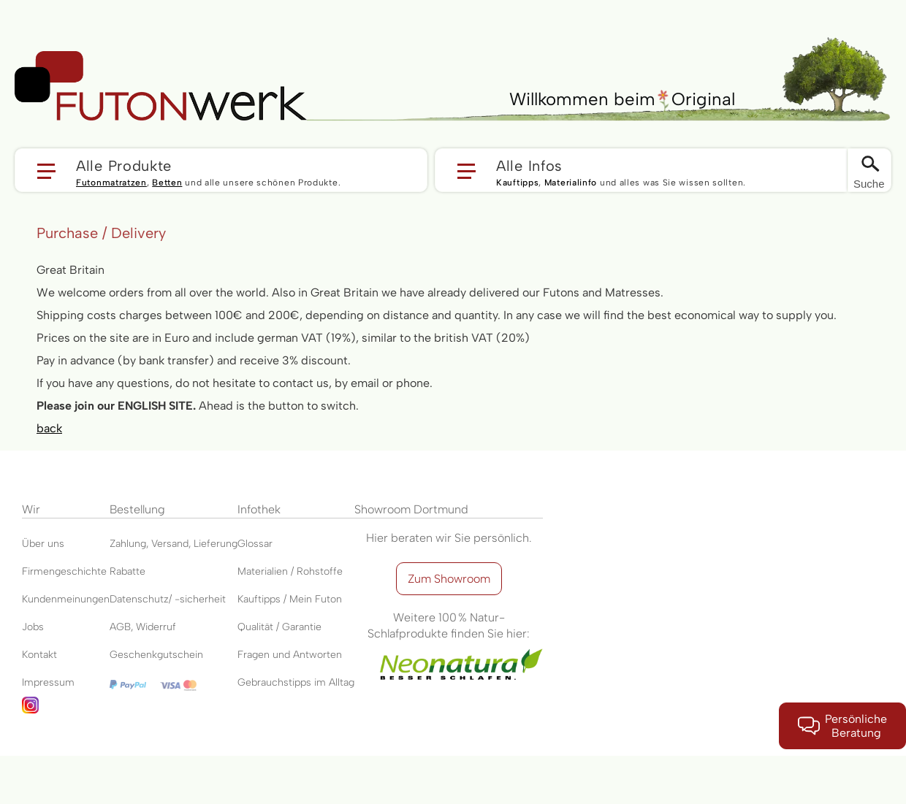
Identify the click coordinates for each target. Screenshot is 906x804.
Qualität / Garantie (279, 627)
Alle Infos (529, 165)
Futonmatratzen (111, 182)
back (49, 428)
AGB (120, 627)
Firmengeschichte (64, 571)
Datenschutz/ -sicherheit (168, 599)
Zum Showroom (449, 579)
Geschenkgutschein (156, 654)
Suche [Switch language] (869, 183)
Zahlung (128, 543)
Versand (170, 543)
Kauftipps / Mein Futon (289, 599)
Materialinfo (570, 182)
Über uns (43, 543)
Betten (167, 182)
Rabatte (127, 571)
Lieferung (215, 543)
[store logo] (161, 86)
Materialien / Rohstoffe (290, 571)
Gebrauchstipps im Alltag (295, 682)
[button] (221, 170)
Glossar (255, 543)
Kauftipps (517, 182)
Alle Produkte (124, 165)
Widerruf (156, 627)
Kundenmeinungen (66, 599)
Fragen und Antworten (289, 654)
